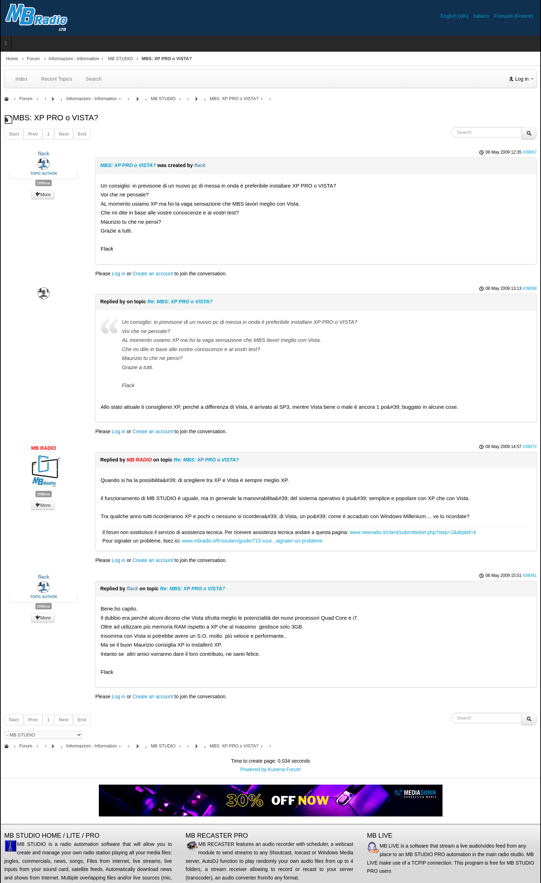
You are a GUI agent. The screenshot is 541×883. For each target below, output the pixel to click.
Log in (118, 273)
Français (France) (513, 16)
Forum (33, 58)
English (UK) (454, 16)
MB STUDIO (120, 58)
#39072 (530, 446)
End (82, 134)
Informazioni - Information (74, 58)
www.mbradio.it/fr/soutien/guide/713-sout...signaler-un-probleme (252, 541)
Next (63, 134)
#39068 (530, 288)
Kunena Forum (284, 769)
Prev (33, 134)
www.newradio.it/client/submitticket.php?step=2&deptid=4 (413, 532)
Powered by (253, 769)
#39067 (530, 152)
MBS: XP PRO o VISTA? (128, 165)
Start (14, 134)
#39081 (530, 575)
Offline (43, 182)
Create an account (153, 273)
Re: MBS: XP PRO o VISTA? (180, 301)
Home (12, 58)
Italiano (481, 16)
